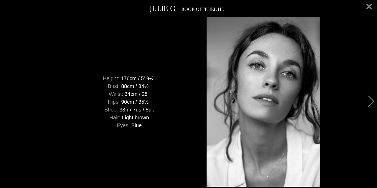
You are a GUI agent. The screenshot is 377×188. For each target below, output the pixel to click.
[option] (188, 102)
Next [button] (370, 101)
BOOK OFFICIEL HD (203, 9)
